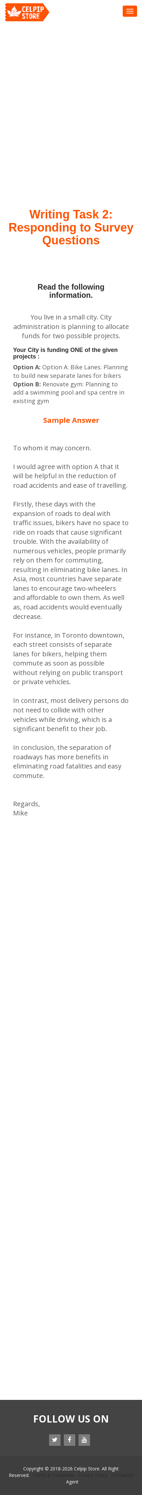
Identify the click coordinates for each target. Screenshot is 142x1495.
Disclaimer (122, 1475)
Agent (72, 1482)
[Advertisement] (71, 96)
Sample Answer (71, 420)
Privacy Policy (93, 1475)
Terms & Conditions (53, 1475)
